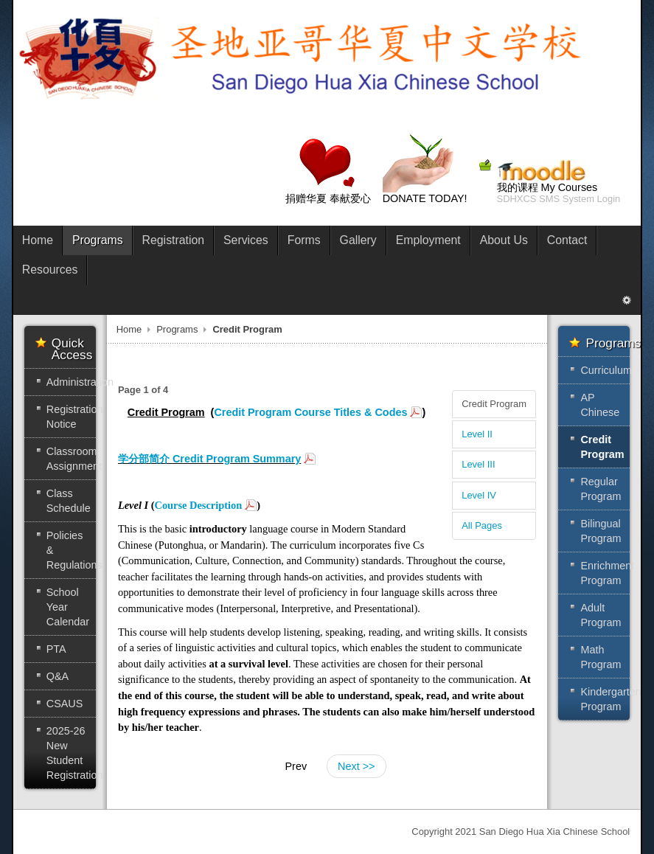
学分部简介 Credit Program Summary (209, 459)
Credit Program (494, 403)
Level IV (479, 495)
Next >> (356, 766)
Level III (478, 464)
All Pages (482, 525)
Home (129, 329)
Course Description (198, 505)
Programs (177, 329)
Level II (477, 434)
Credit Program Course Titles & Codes (310, 412)
